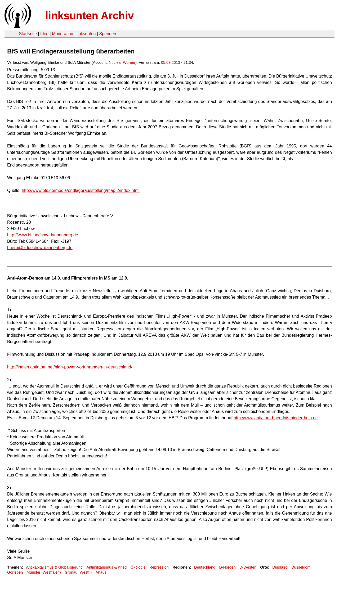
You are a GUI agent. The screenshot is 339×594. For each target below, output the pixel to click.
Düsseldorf (300, 567)
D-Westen (247, 567)
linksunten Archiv (89, 15)
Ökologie (138, 567)
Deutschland (204, 567)
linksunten (86, 34)
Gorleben (15, 572)
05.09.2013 (170, 62)
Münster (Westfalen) (44, 572)
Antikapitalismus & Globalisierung (54, 567)
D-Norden (227, 567)
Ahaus (101, 572)
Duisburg (280, 567)
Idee (44, 34)
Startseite (28, 34)
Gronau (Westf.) (78, 572)
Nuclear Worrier (122, 62)
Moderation (62, 34)
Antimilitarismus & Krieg (106, 567)
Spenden (107, 34)
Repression (159, 567)
